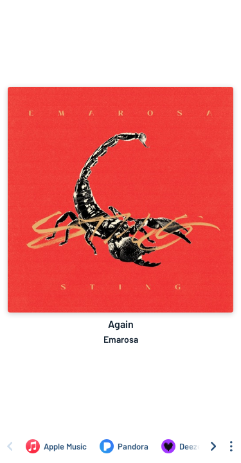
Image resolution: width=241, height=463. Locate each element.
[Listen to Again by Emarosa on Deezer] (183, 446)
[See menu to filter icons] (231, 446)
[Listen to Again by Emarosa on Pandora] (124, 446)
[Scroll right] (213, 446)
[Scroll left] (9, 446)
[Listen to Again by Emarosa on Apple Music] (56, 446)
